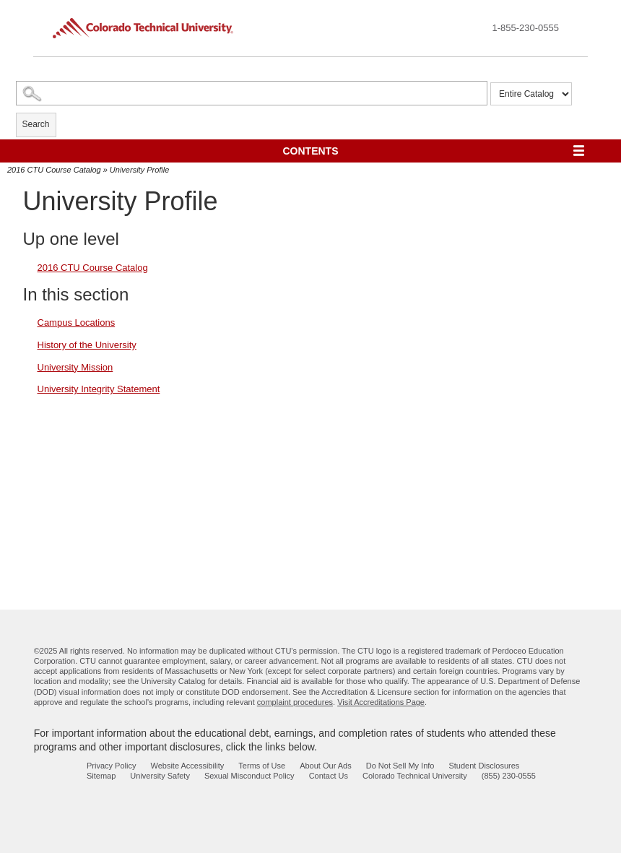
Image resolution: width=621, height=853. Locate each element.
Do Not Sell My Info (400, 765)
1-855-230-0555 (525, 27)
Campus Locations (77, 322)
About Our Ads (326, 765)
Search (36, 124)
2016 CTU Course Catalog (54, 169)
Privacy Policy (111, 765)
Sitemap (101, 775)
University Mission (75, 367)
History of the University (87, 344)
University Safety (160, 775)
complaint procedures (295, 702)
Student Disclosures (483, 765)
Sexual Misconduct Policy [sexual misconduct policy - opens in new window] (249, 775)
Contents (311, 151)
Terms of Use (261, 765)
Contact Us (328, 775)
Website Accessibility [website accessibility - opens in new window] (187, 765)
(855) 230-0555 (509, 775)
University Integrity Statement (99, 389)
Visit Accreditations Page (381, 702)
